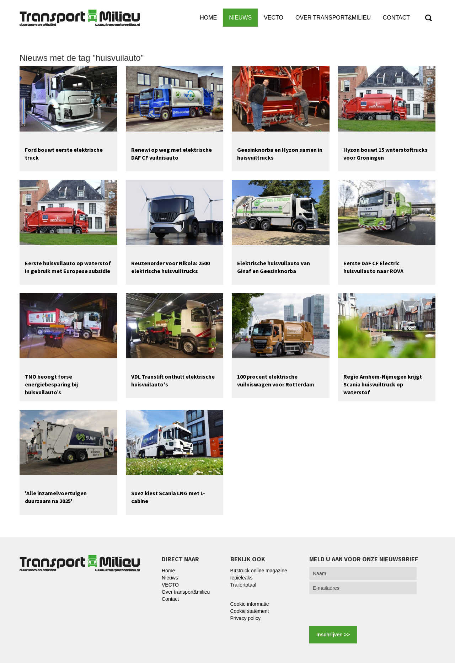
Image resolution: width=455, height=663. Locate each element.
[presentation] (363, 610)
